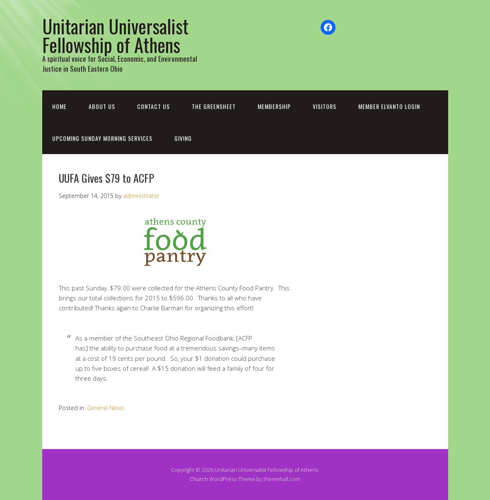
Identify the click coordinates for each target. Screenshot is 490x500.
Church (199, 479)
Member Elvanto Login (389, 106)
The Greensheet (214, 106)
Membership (274, 106)
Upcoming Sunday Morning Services (102, 138)
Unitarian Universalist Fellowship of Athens (115, 35)
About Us (102, 106)
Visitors (324, 106)
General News (105, 408)
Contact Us (153, 106)
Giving (183, 138)
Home (59, 106)
